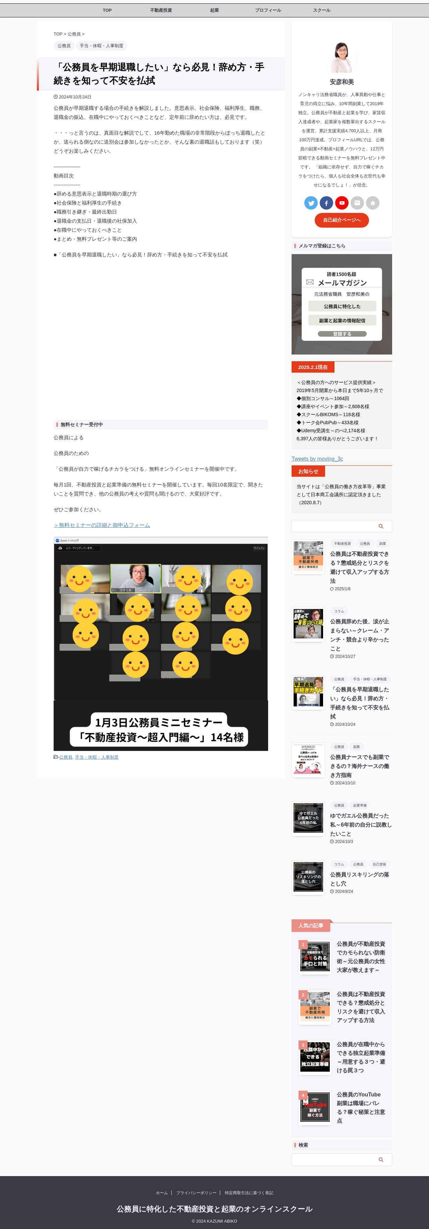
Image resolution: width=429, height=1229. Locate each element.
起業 (214, 10)
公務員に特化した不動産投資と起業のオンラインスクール (215, 1207)
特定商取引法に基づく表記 (249, 1190)
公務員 (65, 756)
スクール (321, 10)
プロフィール (268, 10)
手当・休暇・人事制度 (97, 756)
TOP (107, 10)
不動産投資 (161, 10)
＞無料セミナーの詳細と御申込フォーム (99, 525)
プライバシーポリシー (196, 1190)
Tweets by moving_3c (317, 457)
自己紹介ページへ (342, 218)
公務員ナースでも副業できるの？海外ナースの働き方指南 (359, 764)
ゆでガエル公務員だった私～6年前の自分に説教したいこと (361, 823)
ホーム (162, 1190)
